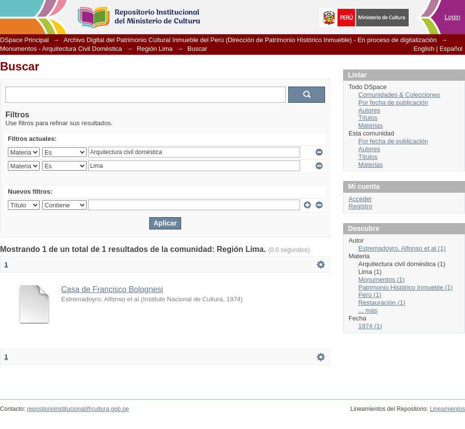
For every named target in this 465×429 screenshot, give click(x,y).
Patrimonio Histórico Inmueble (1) (405, 287)
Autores (369, 110)
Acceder (360, 199)
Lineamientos (447, 409)
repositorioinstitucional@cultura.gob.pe (78, 409)
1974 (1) (370, 326)
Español (451, 48)
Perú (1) (369, 294)
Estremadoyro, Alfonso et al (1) (401, 248)
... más (367, 310)
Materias (370, 125)
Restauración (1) (381, 302)
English (424, 48)
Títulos (367, 117)
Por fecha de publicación (393, 102)
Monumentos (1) (381, 279)
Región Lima (155, 48)
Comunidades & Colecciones (399, 94)
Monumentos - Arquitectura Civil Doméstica (61, 48)
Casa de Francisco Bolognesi (112, 289)
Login (452, 17)
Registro (360, 206)
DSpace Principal (24, 40)
